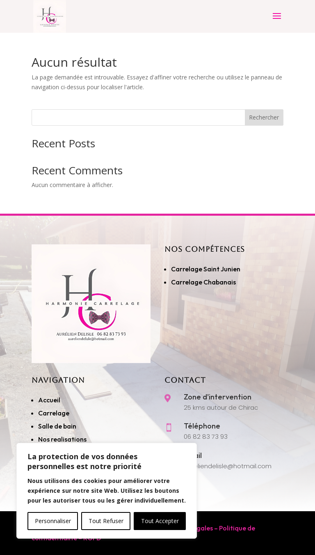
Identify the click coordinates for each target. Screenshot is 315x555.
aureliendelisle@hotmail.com (228, 466)
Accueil (49, 400)
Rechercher (264, 117)
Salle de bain (57, 426)
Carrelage (53, 413)
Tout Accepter (160, 521)
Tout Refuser (106, 521)
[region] (106, 491)
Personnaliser (53, 521)
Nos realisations (63, 439)
